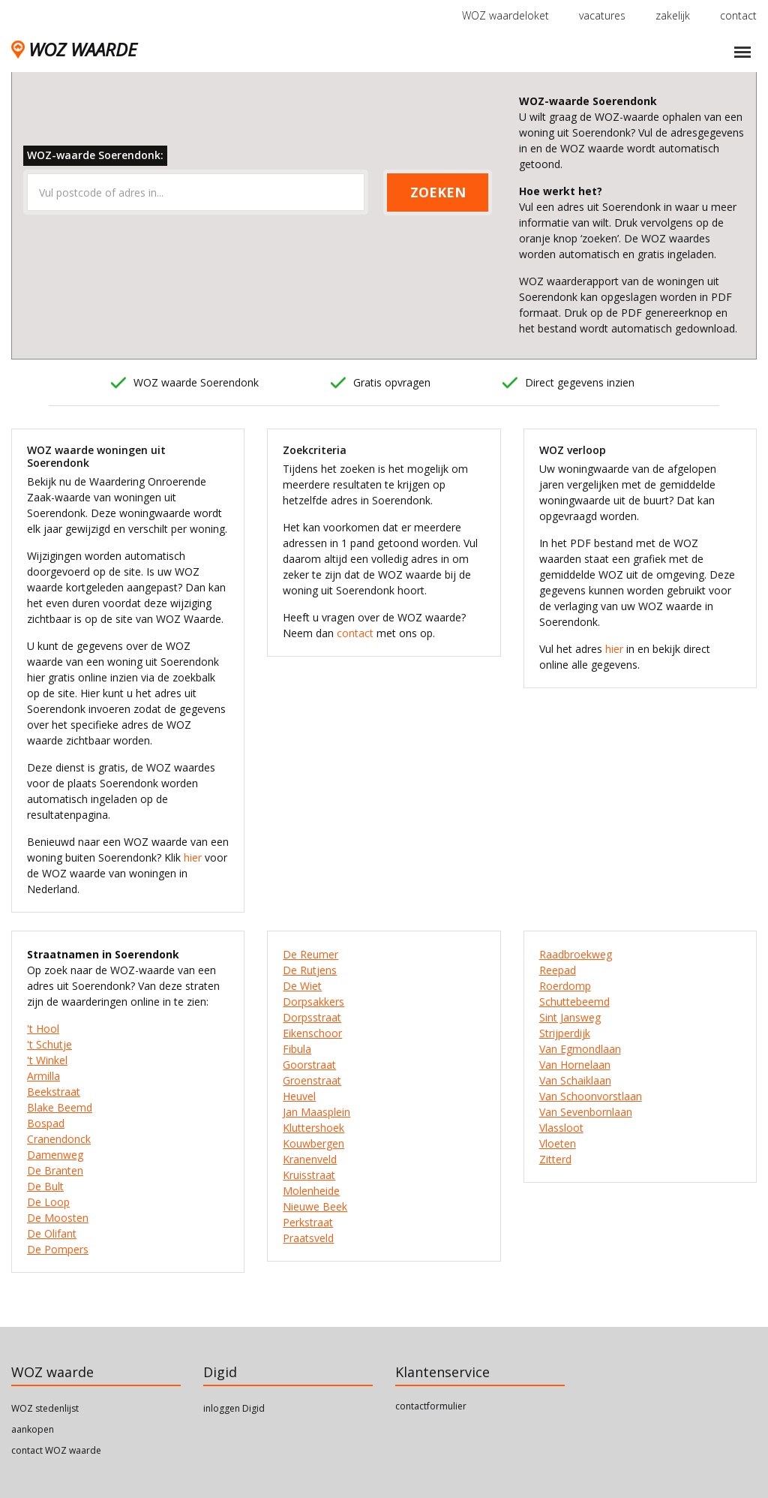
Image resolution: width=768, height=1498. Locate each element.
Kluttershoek (313, 1127)
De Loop (48, 1202)
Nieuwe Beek (315, 1206)
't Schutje (49, 1044)
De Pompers (57, 1249)
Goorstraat (309, 1064)
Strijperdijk (564, 1033)
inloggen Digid (234, 1408)
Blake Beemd (59, 1107)
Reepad (557, 970)
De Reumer (310, 954)
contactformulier (430, 1406)
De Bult (45, 1186)
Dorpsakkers (313, 1001)
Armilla (43, 1076)
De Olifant (51, 1233)
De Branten (55, 1170)
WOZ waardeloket (505, 15)
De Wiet (302, 986)
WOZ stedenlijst (45, 1408)
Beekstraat (53, 1091)
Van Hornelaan (574, 1064)
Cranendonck (59, 1139)
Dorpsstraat (312, 1017)
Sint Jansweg (570, 1017)
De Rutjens (310, 970)
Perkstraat (308, 1222)
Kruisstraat (309, 1175)
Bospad (45, 1123)
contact (738, 15)
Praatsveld (308, 1238)
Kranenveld (310, 1159)
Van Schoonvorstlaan (590, 1096)
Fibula (297, 1049)
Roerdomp (565, 986)
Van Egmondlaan (580, 1049)
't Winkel (47, 1060)
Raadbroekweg (575, 954)
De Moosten (57, 1218)
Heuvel (299, 1096)
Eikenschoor (312, 1033)
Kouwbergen (313, 1143)
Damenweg (55, 1155)
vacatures (602, 15)
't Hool (43, 1028)
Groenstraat (312, 1080)
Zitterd (555, 1159)
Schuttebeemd (574, 1001)
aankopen (32, 1429)
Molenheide (311, 1191)
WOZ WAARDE (73, 49)
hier (193, 857)
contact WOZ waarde (56, 1450)
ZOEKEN (438, 192)
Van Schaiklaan (575, 1080)
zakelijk (673, 15)
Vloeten (557, 1143)
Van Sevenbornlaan (585, 1112)
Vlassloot (561, 1127)
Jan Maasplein (316, 1112)
